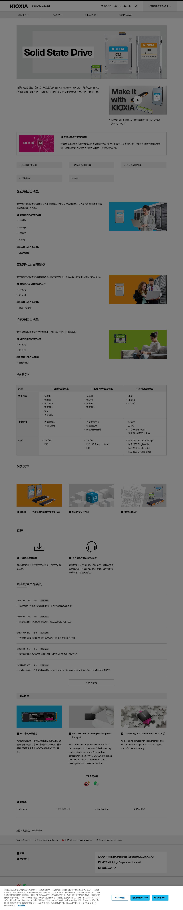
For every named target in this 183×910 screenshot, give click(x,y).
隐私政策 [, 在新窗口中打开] (21, 908)
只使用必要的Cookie (140, 900)
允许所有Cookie (160, 900)
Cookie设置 (119, 900)
